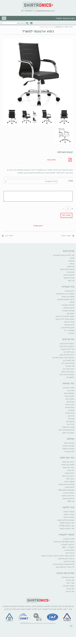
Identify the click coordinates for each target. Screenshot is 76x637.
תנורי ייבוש (70, 583)
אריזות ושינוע (69, 473)
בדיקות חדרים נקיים (67, 346)
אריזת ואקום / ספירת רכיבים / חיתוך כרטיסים (57, 556)
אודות (72, 258)
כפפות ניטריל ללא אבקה (65, 319)
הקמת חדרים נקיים (67, 343)
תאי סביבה (70, 589)
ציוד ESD (70, 501)
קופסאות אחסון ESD (66, 490)
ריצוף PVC (70, 479)
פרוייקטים (70, 266)
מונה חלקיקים (69, 561)
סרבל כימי (70, 424)
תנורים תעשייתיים (68, 577)
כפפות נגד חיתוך (68, 433)
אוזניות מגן (70, 402)
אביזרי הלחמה (69, 514)
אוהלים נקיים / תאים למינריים (63, 358)
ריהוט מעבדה (69, 291)
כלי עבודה (70, 470)
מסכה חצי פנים (68, 388)
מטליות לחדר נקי (68, 363)
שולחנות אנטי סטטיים (66, 484)
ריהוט (67, 27)
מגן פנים (71, 419)
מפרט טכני (51, 160)
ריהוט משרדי (59, 27)
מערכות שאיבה (68, 539)
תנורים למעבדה (68, 586)
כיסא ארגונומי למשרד (38, 31)
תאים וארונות (69, 550)
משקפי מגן (70, 421)
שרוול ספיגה (69, 413)
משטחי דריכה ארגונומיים (65, 294)
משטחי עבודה (69, 482)
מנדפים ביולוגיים (68, 446)
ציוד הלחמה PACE (67, 523)
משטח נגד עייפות (68, 296)
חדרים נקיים (68, 339)
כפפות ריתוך (69, 399)
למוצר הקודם (67, 235)
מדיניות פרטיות (69, 275)
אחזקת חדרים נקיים (67, 374)
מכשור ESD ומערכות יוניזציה (63, 542)
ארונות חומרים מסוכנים (65, 299)
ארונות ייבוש (69, 553)
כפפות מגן (70, 313)
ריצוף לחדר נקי (68, 369)
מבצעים (71, 261)
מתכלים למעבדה (68, 305)
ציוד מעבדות (68, 286)
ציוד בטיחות (68, 383)
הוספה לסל (66, 215)
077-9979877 (27, 11)
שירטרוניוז (70, 272)
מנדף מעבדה (69, 451)
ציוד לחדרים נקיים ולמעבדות (63, 255)
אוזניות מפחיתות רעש (66, 430)
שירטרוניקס (68, 251)
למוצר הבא (7, 235)
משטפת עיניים (69, 393)
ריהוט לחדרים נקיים (67, 355)
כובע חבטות (69, 404)
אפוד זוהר (70, 390)
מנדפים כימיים (69, 443)
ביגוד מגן (71, 416)
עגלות (72, 302)
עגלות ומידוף (69, 487)
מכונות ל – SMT (68, 547)
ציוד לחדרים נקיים (67, 349)
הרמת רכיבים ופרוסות (66, 559)
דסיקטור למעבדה (67, 544)
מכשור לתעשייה (66, 534)
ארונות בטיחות (69, 308)
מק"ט (70, 181)
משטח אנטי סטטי (67, 465)
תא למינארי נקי (68, 360)
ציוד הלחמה (68, 507)
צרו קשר (71, 281)
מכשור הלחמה (68, 512)
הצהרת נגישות (69, 278)
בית (71, 27)
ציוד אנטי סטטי (67, 457)
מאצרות (71, 333)
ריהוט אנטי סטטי (68, 476)
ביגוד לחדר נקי (68, 352)
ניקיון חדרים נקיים (67, 372)
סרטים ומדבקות (68, 498)
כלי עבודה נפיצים (68, 496)
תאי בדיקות (70, 591)
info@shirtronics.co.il (45, 11)
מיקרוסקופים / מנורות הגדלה (63, 564)
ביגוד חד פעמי (69, 322)
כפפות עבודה (69, 396)
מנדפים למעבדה (68, 311)
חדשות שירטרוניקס (67, 269)
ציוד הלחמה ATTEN (66, 526)
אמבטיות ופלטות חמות (65, 520)
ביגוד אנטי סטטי (68, 467)
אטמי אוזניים (69, 407)
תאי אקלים (70, 580)
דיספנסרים (70, 377)
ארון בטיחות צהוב (67, 327)
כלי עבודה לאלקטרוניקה (65, 567)
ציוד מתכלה (69, 366)
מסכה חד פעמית (68, 427)
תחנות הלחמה (68, 517)
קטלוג (72, 264)
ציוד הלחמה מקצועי (66, 528)
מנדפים (70, 438)
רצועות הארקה (68, 493)
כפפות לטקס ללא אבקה (64, 316)
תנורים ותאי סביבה (65, 573)
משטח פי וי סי (69, 330)
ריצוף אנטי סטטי (68, 462)
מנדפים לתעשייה (68, 449)
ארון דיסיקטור (69, 325)
